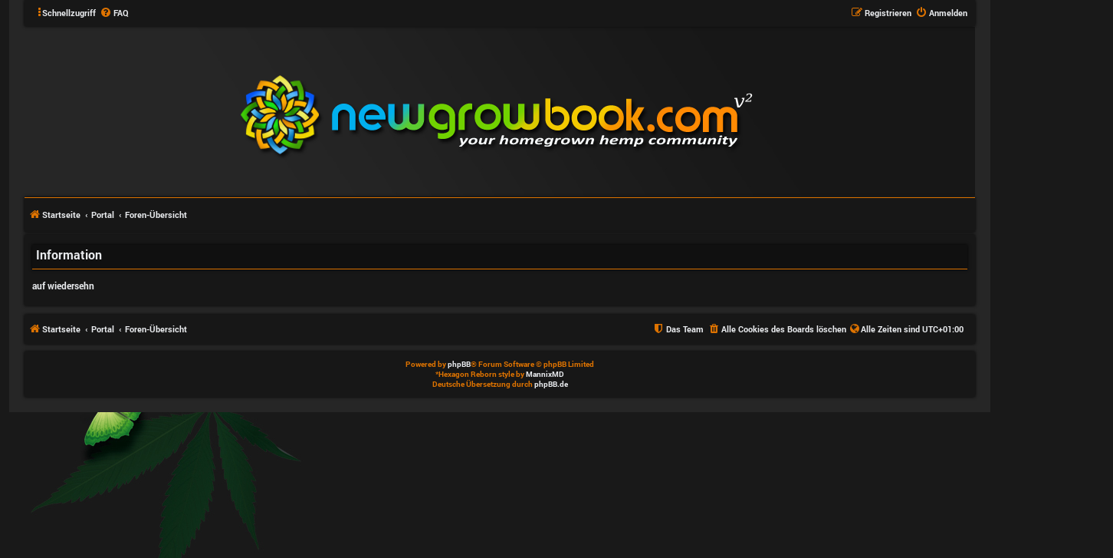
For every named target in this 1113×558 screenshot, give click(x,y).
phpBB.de (551, 384)
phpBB (459, 364)
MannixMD (545, 374)
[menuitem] (114, 13)
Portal (102, 214)
